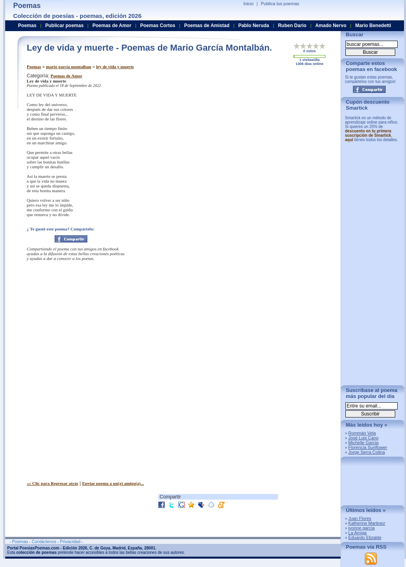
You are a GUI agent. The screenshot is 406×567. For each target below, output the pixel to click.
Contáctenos (44, 541)
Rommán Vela (362, 433)
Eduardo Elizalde (364, 537)
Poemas (34, 66)
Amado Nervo (330, 25)
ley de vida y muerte (115, 66)
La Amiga (357, 532)
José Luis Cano (363, 437)
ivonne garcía (361, 528)
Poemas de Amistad (207, 25)
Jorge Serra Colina (366, 452)
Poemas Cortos (157, 25)
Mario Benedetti (373, 25)
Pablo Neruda (253, 25)
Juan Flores (359, 518)
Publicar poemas (64, 25)
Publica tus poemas (280, 3)
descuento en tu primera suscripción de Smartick (368, 133)
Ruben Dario (292, 25)
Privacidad (70, 541)
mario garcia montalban (68, 66)
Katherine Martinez (366, 523)
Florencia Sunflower (367, 447)
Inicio (248, 3)
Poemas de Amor (66, 75)
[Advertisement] (266, 123)
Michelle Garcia (363, 442)
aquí (349, 140)
